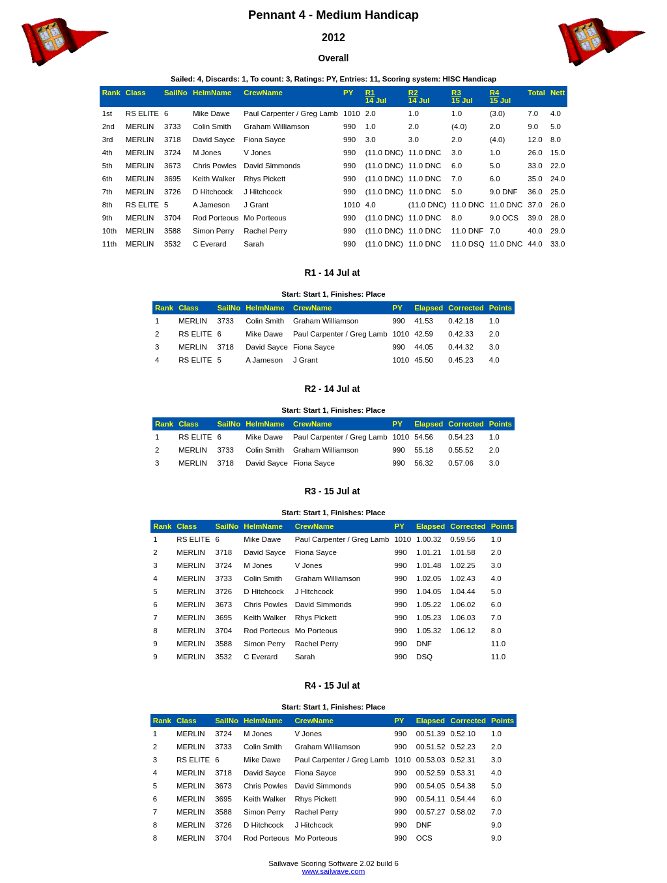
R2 (413, 93)
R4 (495, 93)
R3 (456, 93)
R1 (370, 93)
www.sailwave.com (333, 871)
